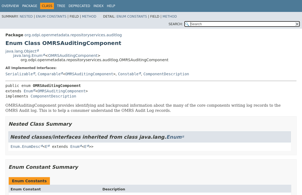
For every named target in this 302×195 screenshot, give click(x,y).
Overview (10, 6)
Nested (26, 16)
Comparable (49, 74)
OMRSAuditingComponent (72, 55)
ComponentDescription (166, 74)
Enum (28, 91)
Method (89, 16)
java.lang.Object (20, 51)
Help (111, 6)
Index (99, 6)
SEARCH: (176, 24)
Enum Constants (51, 16)
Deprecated (79, 6)
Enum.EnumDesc (25, 146)
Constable (128, 74)
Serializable (19, 74)
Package (29, 6)
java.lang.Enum (28, 55)
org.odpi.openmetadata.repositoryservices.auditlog (73, 35)
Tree (61, 6)
